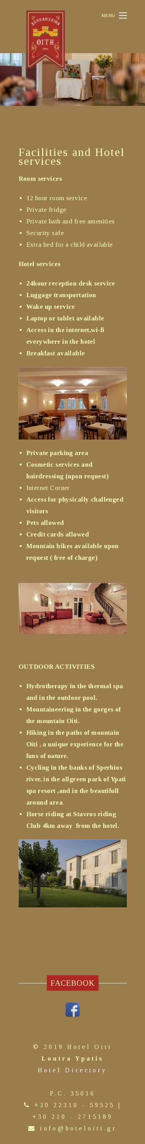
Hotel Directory (72, 1070)
